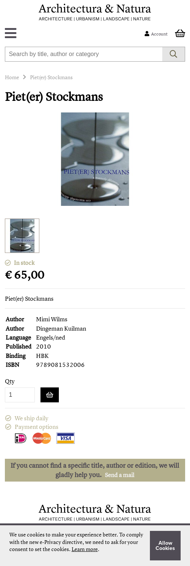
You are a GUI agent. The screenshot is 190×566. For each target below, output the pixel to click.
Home (12, 77)
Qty (10, 381)
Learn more (85, 549)
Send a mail (119, 475)
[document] (95, 545)
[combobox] (84, 54)
